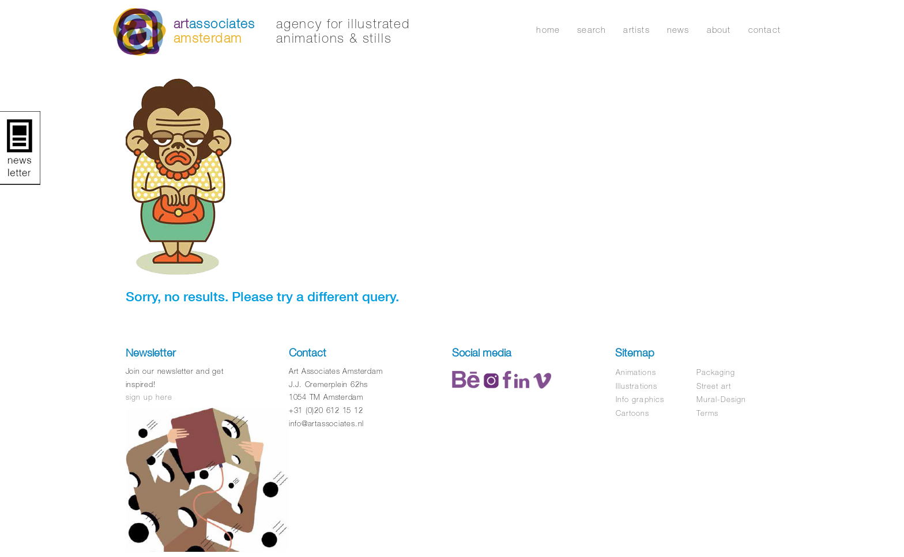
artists (636, 30)
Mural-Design (721, 399)
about (719, 30)
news (678, 30)
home (548, 30)
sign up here (149, 397)
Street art (713, 386)
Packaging (715, 372)
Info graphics (640, 399)
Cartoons (632, 413)
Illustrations (636, 386)
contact (764, 30)
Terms (707, 413)
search (591, 30)
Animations (636, 372)
